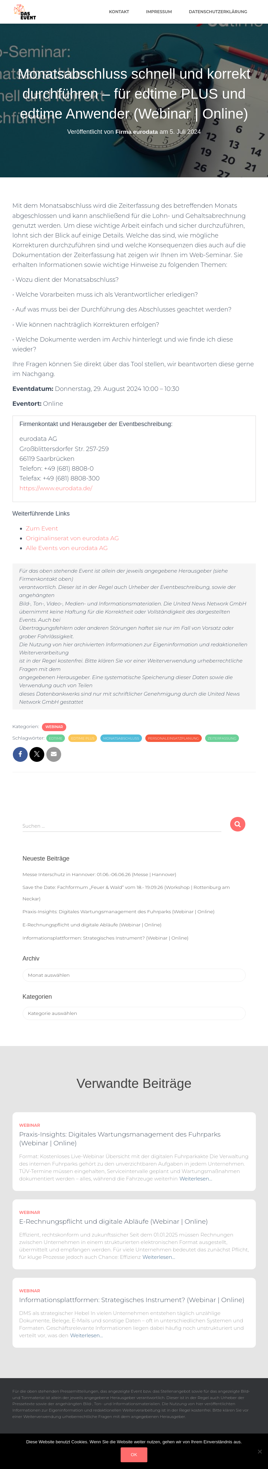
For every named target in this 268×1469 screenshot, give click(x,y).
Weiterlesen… (195, 1178)
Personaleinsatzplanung (173, 738)
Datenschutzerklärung (218, 11)
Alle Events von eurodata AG (68, 548)
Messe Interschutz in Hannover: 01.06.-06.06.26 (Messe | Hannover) (99, 874)
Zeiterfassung (222, 738)
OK (134, 1454)
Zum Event (42, 528)
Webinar (54, 727)
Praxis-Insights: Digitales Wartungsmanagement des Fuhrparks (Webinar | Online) (119, 911)
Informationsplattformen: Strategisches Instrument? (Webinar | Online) (106, 938)
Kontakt (119, 11)
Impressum (159, 11)
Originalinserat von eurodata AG (74, 538)
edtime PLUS (82, 738)
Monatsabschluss (121, 738)
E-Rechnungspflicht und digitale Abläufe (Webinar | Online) (92, 925)
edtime (56, 738)
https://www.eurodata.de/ (57, 488)
